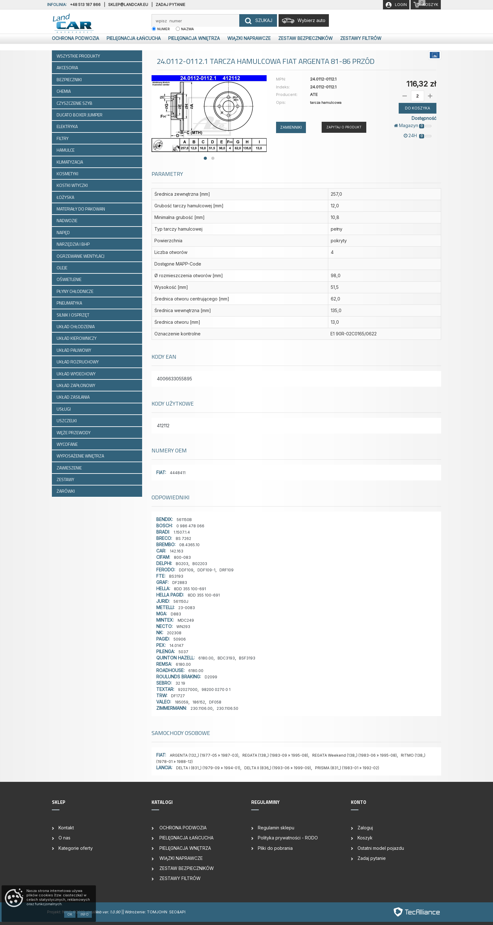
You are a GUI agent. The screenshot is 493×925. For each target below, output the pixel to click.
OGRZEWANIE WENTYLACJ (81, 256)
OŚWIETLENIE (69, 279)
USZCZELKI (67, 420)
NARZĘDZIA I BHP (74, 244)
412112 (163, 425)
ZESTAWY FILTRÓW (360, 38)
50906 (180, 639)
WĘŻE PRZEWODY (74, 432)
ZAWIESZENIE (70, 467)
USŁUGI (64, 409)
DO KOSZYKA (417, 108)
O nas (64, 837)
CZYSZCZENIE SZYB (75, 103)
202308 (174, 633)
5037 (183, 651)
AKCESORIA (68, 67)
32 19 (180, 683)
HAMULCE (66, 150)
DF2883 (179, 582)
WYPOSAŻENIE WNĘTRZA (81, 455)
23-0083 (186, 607)
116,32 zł (421, 83)
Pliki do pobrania (275, 848)
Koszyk (365, 837)
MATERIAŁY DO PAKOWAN (81, 208)
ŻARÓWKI (66, 491)
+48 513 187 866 (85, 4)
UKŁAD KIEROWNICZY (77, 338)
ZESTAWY (66, 479)
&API (181, 912)
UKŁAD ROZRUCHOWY (78, 361)
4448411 (178, 472)
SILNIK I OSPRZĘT (73, 314)
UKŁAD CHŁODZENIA (76, 326)
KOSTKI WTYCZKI (73, 185)
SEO (173, 912)
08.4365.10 (189, 544)
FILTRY (63, 138)
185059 (181, 702)
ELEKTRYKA (68, 126)
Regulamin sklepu (276, 827)
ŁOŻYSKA (66, 197)
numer (163, 29)
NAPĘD (64, 232)
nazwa (187, 29)
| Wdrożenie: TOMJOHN (146, 912)
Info (84, 914)
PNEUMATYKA (70, 303)
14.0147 (176, 645)
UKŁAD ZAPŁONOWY (76, 385)
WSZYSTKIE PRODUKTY (78, 56)
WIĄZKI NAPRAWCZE (248, 38)
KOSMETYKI (68, 173)
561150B (184, 519)
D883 (176, 614)
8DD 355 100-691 (190, 588)
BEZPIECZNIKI (70, 79)
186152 (198, 702)
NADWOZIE (67, 220)
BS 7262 (183, 538)
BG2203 (199, 563)
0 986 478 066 (190, 526)
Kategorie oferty (75, 848)
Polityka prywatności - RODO (288, 837)
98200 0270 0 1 (216, 689)
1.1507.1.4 (182, 532)
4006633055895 (174, 378)
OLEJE (62, 267)
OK (69, 914)
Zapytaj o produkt (344, 127)
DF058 (215, 702)
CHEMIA (64, 91)
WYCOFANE (68, 444)
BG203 (182, 563)
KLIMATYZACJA (70, 162)
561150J (181, 601)
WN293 (183, 626)
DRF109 (226, 570)
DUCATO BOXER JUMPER (80, 114)
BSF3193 (247, 658)
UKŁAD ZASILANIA (74, 397)
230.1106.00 (202, 708)
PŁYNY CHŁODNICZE (75, 291)
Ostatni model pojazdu (380, 848)
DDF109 (186, 570)
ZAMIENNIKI (291, 127)
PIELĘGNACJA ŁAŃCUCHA (133, 38)
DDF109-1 (206, 570)
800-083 (182, 557)
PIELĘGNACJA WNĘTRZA (193, 38)
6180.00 (205, 658)
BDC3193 (226, 658)
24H (417, 135)
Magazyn (412, 125)
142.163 (176, 551)
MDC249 (186, 620)
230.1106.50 (227, 708)
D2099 (211, 677)
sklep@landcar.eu (128, 4)
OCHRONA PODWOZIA (75, 38)
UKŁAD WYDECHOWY (77, 373)
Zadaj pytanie (170, 4)
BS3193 (176, 576)
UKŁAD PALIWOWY (74, 350)
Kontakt (66, 827)
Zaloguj (365, 827)
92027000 (187, 689)
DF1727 (178, 695)
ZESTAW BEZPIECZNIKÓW (305, 38)
